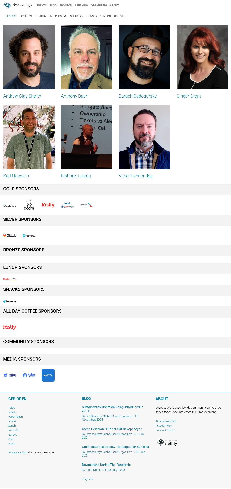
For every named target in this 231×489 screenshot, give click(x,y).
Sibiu (11, 439)
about (114, 5)
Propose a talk (17, 452)
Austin (12, 421)
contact (105, 16)
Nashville (13, 430)
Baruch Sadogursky (138, 96)
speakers (76, 16)
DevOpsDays (17, 5)
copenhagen (15, 416)
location (26, 16)
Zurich (12, 425)
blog (53, 5)
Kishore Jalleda (76, 175)
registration (43, 16)
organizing (99, 5)
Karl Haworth (16, 175)
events (42, 5)
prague (12, 443)
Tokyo (11, 407)
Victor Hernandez (136, 175)
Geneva (12, 434)
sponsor (65, 5)
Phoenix (11, 16)
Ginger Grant (189, 96)
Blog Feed (88, 479)
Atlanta (12, 412)
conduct (120, 16)
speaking (81, 5)
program (61, 16)
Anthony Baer (74, 96)
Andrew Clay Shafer (22, 96)
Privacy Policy (163, 425)
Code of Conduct (165, 430)
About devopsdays (166, 421)
